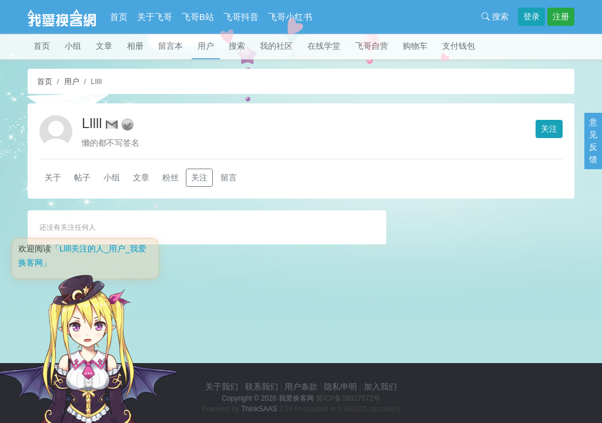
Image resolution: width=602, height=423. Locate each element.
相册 (135, 46)
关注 (549, 128)
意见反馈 (593, 141)
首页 (119, 17)
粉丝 (170, 177)
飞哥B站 (198, 17)
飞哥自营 (371, 46)
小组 (73, 46)
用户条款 (301, 386)
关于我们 (221, 386)
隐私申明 (340, 386)
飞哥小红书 (290, 17)
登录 (531, 16)
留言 (228, 177)
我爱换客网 (296, 398)
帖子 (82, 177)
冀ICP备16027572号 (348, 398)
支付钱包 (458, 46)
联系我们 (261, 386)
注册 (561, 16)
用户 (206, 46)
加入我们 (380, 386)
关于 (53, 177)
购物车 (415, 46)
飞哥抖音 (241, 17)
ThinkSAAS (259, 409)
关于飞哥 (154, 17)
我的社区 (276, 46)
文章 (104, 46)
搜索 (495, 16)
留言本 (170, 46)
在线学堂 (323, 46)
